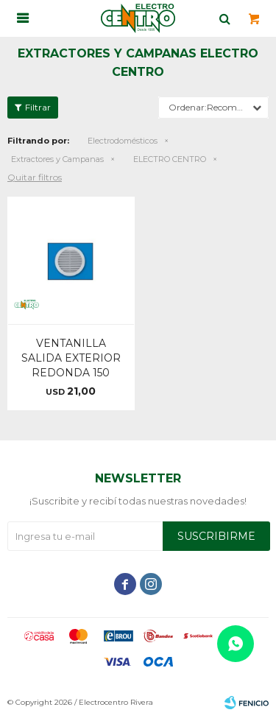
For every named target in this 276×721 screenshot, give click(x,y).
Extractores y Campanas (57, 159)
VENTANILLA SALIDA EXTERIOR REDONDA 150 (71, 358)
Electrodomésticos (123, 141)
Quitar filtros (34, 177)
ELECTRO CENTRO (169, 159)
